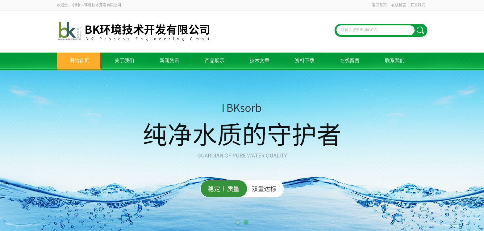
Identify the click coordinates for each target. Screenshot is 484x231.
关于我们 (124, 60)
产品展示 (214, 60)
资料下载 (305, 60)
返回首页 (379, 5)
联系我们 (418, 5)
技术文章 (259, 60)
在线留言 (398, 5)
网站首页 (79, 60)
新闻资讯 (169, 60)
